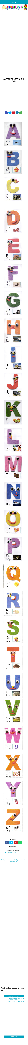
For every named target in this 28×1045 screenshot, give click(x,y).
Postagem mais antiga (20, 860)
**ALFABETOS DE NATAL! (12, 1000)
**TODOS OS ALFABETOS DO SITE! (15, 998)
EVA (17, 846)
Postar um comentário (11, 852)
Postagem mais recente (7, 860)
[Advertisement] (14, 27)
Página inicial (13, 861)
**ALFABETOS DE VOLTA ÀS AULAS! (15, 1001)
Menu (14, 2)
